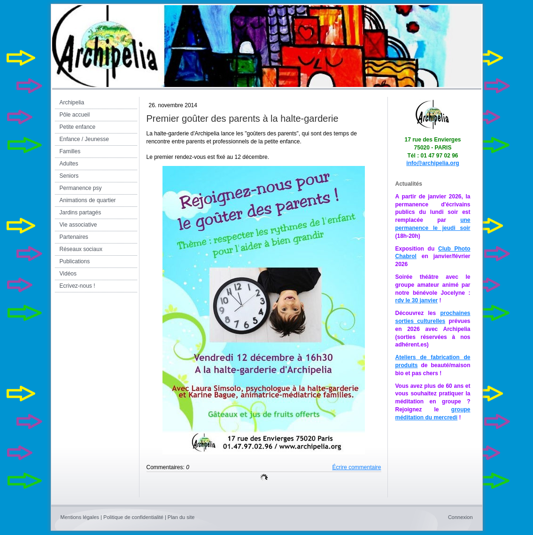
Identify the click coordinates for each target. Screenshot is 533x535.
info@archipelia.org (432, 163)
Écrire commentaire (356, 467)
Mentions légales (80, 517)
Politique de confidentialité (133, 517)
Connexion (460, 517)
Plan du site (181, 517)
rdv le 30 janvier (416, 300)
